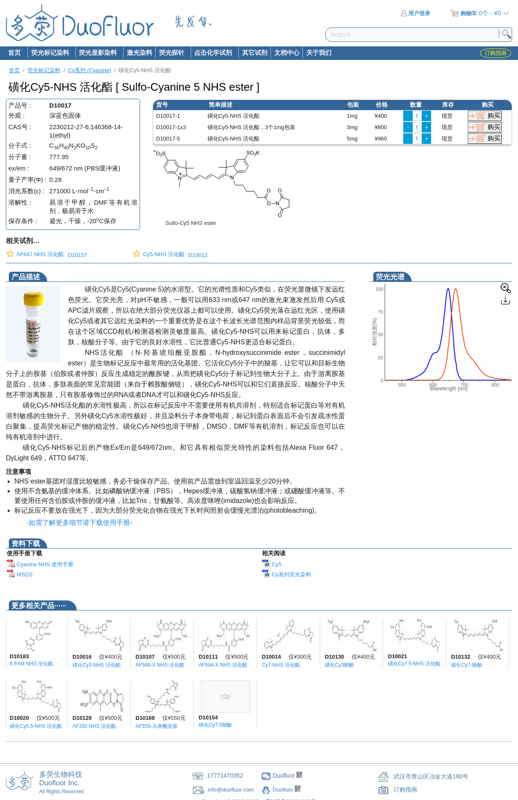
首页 (14, 52)
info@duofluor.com (231, 789)
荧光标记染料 (49, 53)
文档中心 (286, 52)
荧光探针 (171, 53)
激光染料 (139, 52)
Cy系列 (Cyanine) (89, 70)
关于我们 (319, 52)
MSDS (19, 574)
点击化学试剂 (213, 53)
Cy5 (272, 564)
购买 (494, 115)
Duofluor (283, 789)
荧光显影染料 (98, 53)
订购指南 (405, 789)
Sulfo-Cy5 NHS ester (190, 223)
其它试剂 (254, 52)
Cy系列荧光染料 (287, 574)
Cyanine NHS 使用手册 (40, 564)
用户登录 (415, 13)
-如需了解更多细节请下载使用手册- (77, 522)
